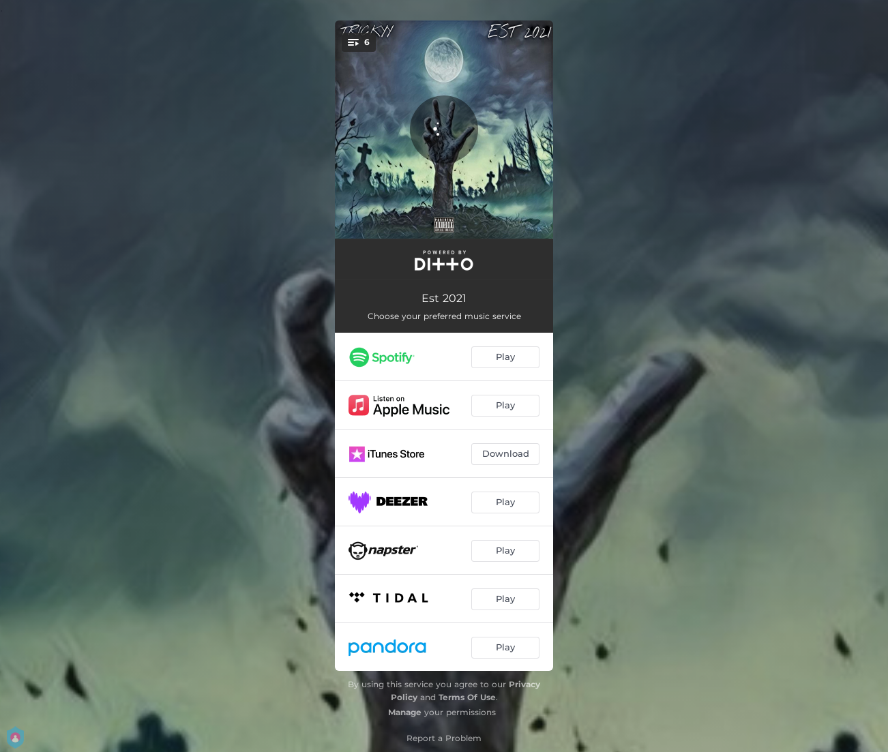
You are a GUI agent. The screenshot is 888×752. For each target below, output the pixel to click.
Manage (404, 712)
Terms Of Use (467, 697)
